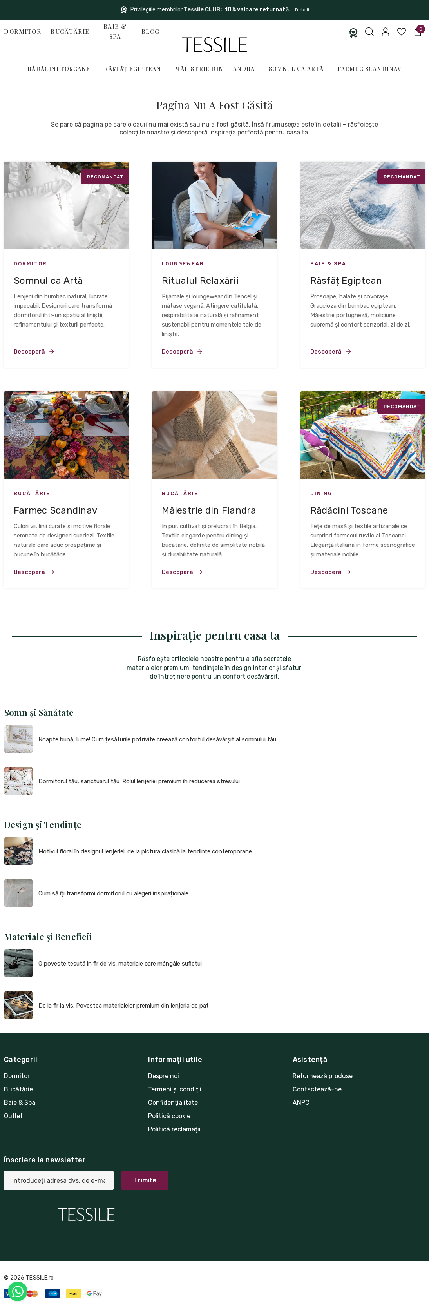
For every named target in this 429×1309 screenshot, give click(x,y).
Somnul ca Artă (296, 69)
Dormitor (22, 31)
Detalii (302, 10)
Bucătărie (70, 31)
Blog (150, 31)
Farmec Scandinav (370, 69)
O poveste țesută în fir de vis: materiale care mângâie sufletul (120, 963)
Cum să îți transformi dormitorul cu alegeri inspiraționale (113, 893)
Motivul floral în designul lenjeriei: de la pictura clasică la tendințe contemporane (145, 851)
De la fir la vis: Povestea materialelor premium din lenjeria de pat (123, 1005)
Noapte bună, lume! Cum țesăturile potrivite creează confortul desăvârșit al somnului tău (157, 739)
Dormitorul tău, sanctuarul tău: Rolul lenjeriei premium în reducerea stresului (139, 781)
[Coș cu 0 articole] (417, 32)
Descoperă (34, 351)
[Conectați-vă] (385, 32)
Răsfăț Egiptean (132, 69)
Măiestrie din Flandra (215, 69)
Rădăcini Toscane (58, 69)
